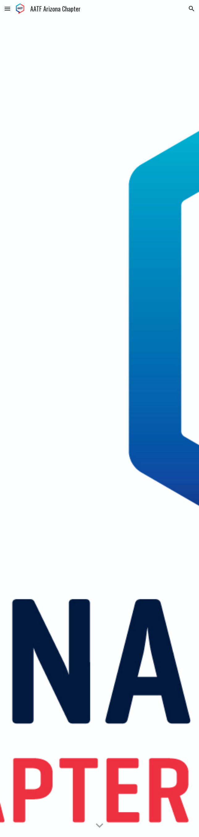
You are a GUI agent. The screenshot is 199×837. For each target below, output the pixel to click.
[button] (7, 8)
